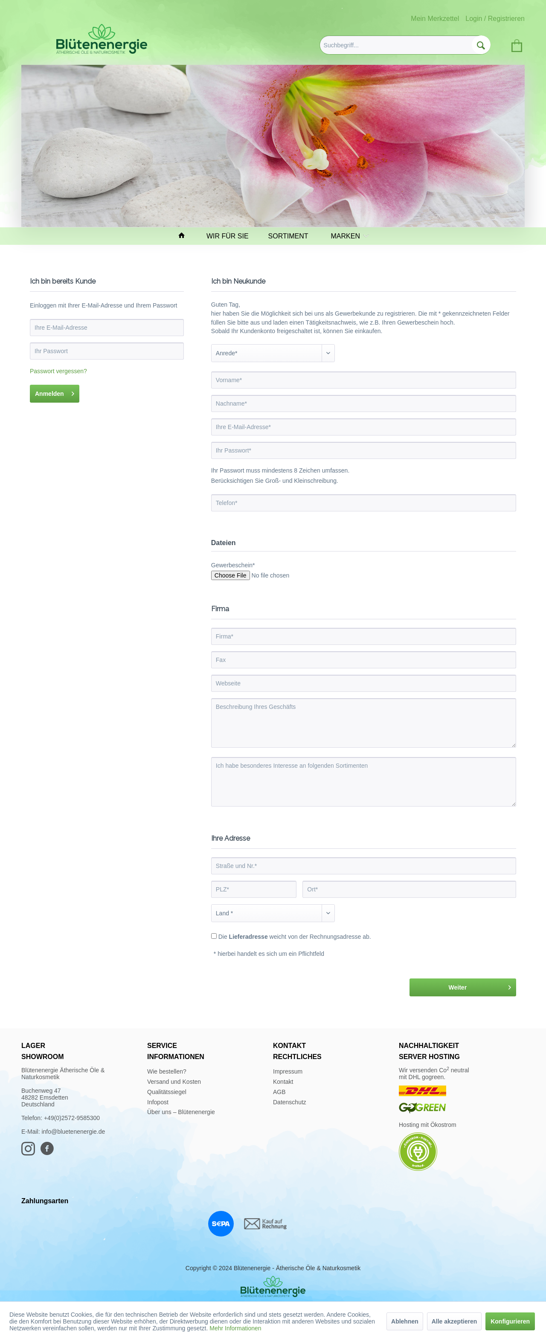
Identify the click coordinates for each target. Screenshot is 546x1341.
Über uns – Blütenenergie (181, 1112)
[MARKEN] (348, 236)
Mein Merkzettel (435, 18)
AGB (279, 1091)
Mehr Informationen (235, 1328)
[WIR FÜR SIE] (231, 236)
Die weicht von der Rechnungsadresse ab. (294, 936)
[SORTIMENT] (292, 236)
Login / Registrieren (495, 18)
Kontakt (283, 1081)
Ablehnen (404, 1321)
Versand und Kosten (174, 1081)
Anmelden (54, 392)
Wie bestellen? (166, 1071)
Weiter (480, 986)
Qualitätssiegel (166, 1091)
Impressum (287, 1071)
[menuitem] (405, 45)
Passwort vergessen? (58, 371)
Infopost (157, 1102)
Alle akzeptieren (454, 1321)
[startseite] (185, 236)
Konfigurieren (510, 1321)
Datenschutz (289, 1102)
